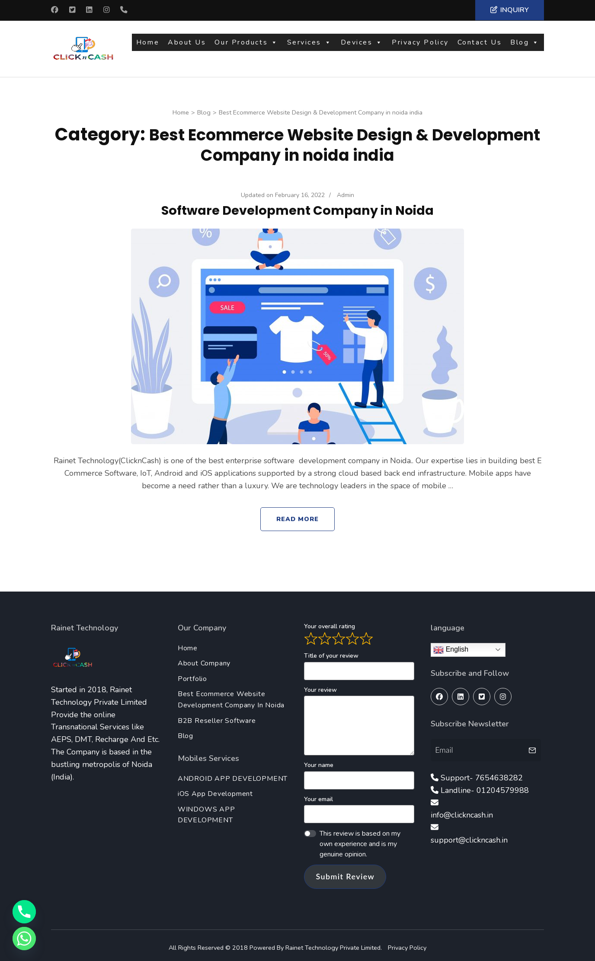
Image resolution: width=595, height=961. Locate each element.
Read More (297, 514)
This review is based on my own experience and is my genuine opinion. (360, 839)
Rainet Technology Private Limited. (334, 943)
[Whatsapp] (24, 938)
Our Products (246, 46)
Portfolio (192, 674)
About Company (204, 658)
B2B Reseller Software (217, 716)
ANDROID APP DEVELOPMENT (233, 774)
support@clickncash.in (469, 835)
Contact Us (479, 46)
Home (147, 46)
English (450, 645)
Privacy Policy (420, 46)
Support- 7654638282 (482, 773)
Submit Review (345, 871)
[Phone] (24, 911)
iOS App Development (215, 789)
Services (309, 46)
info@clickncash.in (462, 810)
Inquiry (509, 10)
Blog (525, 46)
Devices (362, 46)
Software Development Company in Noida (297, 205)
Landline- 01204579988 (485, 785)
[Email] (478, 745)
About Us (187, 46)
